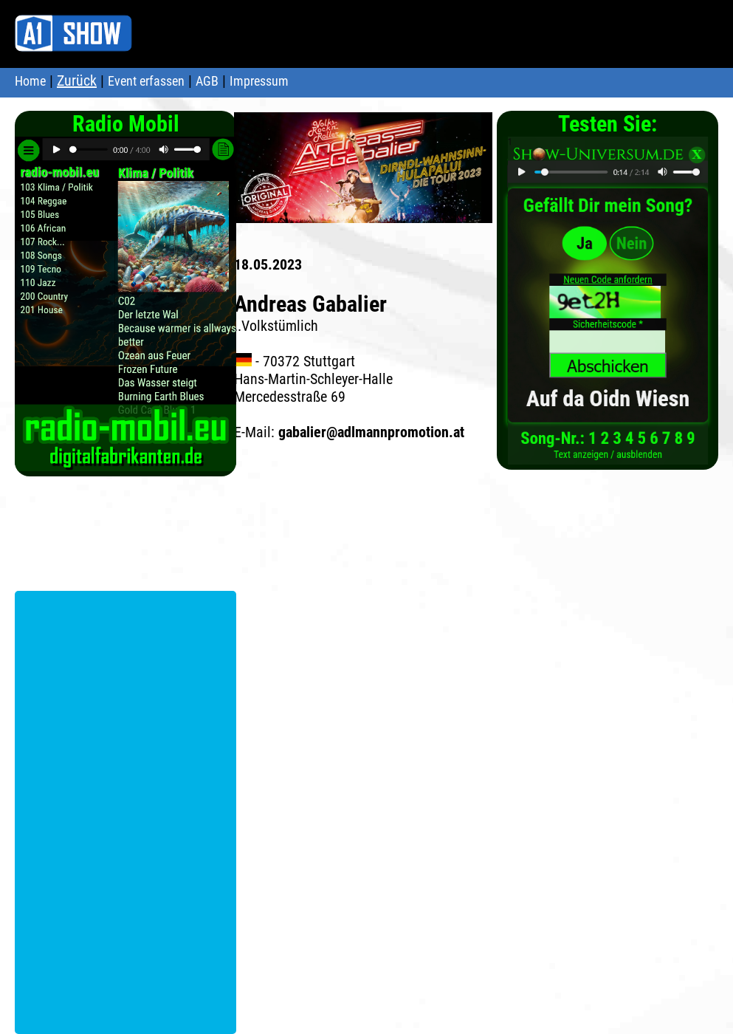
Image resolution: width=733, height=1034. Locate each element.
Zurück (77, 80)
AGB (207, 81)
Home (30, 81)
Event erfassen (146, 81)
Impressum (259, 81)
